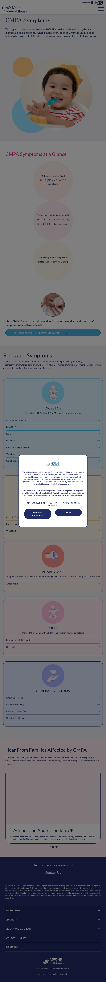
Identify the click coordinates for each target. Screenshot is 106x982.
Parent (68, 512)
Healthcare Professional (37, 514)
